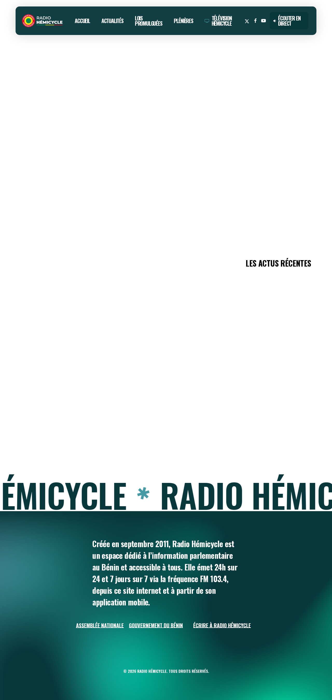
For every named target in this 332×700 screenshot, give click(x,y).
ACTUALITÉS (29, 58)
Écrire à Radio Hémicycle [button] (222, 625)
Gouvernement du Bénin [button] (156, 625)
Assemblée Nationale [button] (100, 625)
